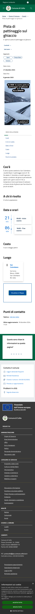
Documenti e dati (9, 454)
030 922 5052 (14, 317)
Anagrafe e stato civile (11, 464)
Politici (6, 448)
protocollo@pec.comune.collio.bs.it (15, 554)
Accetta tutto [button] (17, 602)
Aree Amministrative (11, 439)
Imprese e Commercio (11, 473)
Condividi (8, 45)
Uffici (6, 442)
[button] (17, 611)
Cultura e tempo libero (11, 467)
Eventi (24, 16)
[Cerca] (31, 8)
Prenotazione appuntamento (13, 564)
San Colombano (14, 266)
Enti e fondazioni (9, 445)
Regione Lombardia (9, 2)
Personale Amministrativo (12, 451)
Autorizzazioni (8, 503)
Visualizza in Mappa (17, 293)
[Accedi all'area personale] (28, 2)
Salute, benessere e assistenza (14, 500)
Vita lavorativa (9, 470)
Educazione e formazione (12, 488)
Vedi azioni (8, 49)
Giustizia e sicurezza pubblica (13, 491)
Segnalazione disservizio (12, 567)
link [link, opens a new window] (8, 598)
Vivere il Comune (14, 16)
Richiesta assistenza (10, 574)
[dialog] (17, 598)
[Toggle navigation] (4, 8)
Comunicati (7, 515)
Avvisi (6, 518)
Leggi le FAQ (8, 571)
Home (4, 16)
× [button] (33, 583)
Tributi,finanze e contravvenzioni (14, 494)
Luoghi (6, 527)
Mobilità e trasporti (10, 479)
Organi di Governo (10, 436)
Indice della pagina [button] (12, 132)
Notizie (6, 512)
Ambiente (7, 497)
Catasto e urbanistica (11, 476)
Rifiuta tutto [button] (17, 607)
